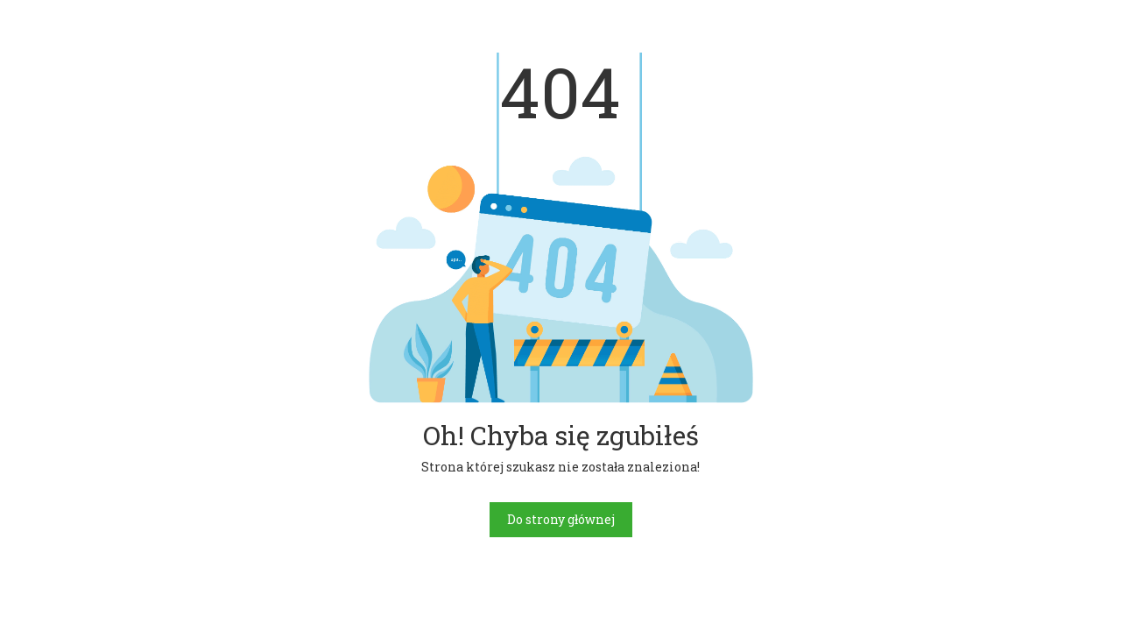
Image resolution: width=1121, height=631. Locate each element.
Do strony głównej (561, 519)
